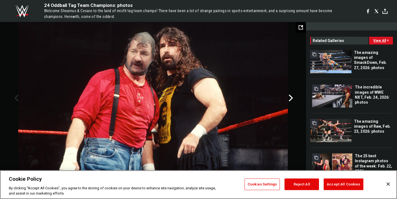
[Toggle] (385, 11)
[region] (198, 184)
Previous (16, 98)
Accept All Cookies (343, 184)
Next (290, 98)
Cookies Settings (262, 184)
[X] (376, 11)
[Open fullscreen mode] (301, 27)
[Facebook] (368, 11)
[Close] (388, 184)
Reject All (302, 184)
